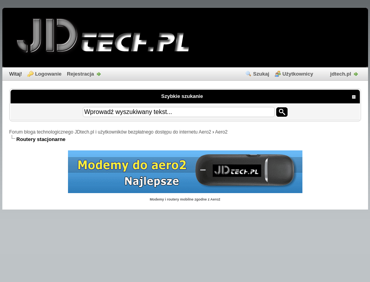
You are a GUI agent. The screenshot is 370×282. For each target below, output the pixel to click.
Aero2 (221, 132)
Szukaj (261, 74)
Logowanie (48, 74)
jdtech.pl (340, 74)
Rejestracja (80, 74)
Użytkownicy (297, 74)
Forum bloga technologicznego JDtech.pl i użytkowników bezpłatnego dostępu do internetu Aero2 (110, 132)
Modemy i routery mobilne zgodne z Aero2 (185, 199)
